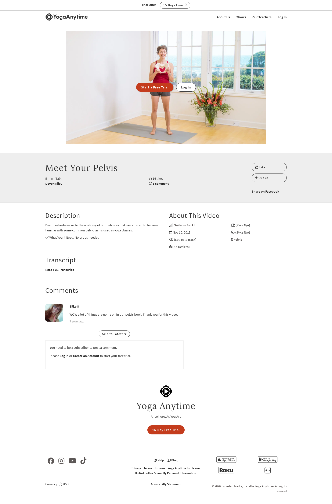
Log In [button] (186, 87)
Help (159, 460)
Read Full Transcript (59, 269)
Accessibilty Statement (166, 484)
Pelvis (238, 239)
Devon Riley (53, 183)
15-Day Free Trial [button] (166, 430)
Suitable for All (184, 225)
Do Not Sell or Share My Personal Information (165, 473)
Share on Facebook (265, 191)
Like (260, 167)
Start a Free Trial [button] (155, 87)
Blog (172, 460)
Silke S (74, 306)
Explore (160, 468)
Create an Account (86, 356)
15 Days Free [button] (175, 5)
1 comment (161, 183)
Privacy (136, 468)
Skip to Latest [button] (114, 334)
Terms (148, 468)
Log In (282, 17)
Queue (261, 178)
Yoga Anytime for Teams (184, 468)
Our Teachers (261, 17)
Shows (241, 17)
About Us (223, 17)
